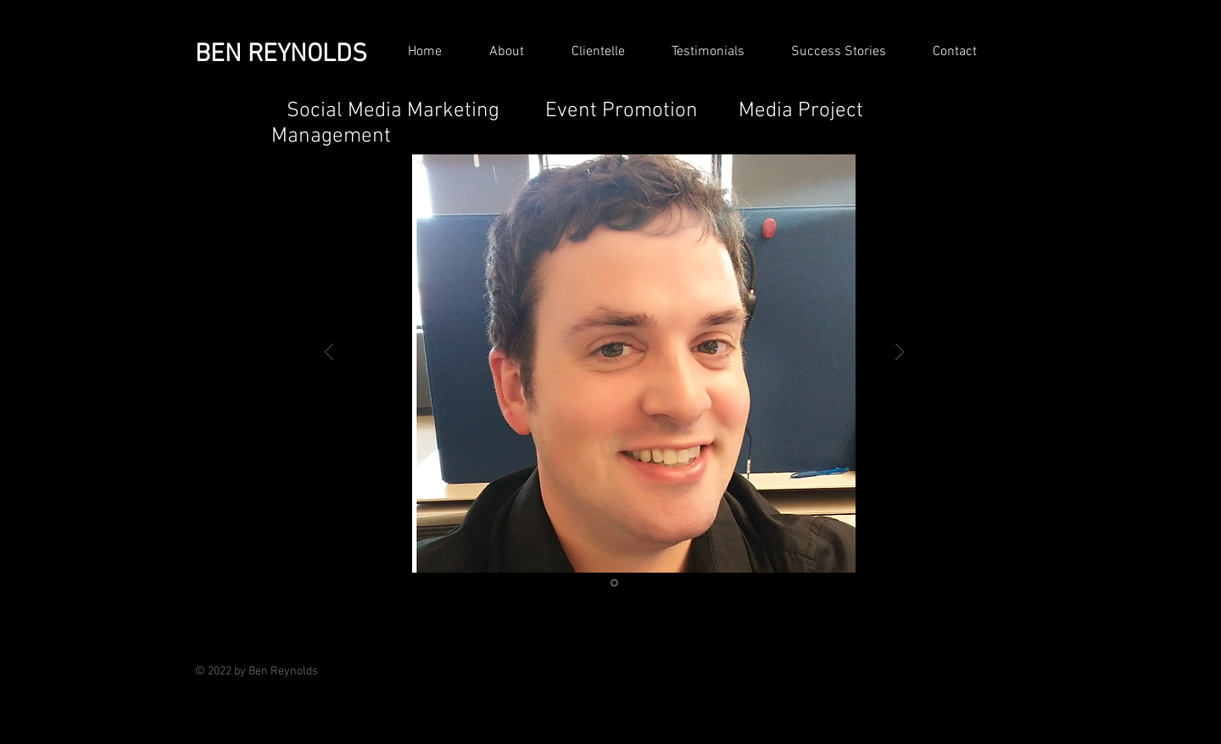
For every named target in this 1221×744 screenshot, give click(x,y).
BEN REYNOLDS (281, 54)
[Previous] (329, 353)
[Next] (899, 353)
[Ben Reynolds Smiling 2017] (614, 583)
